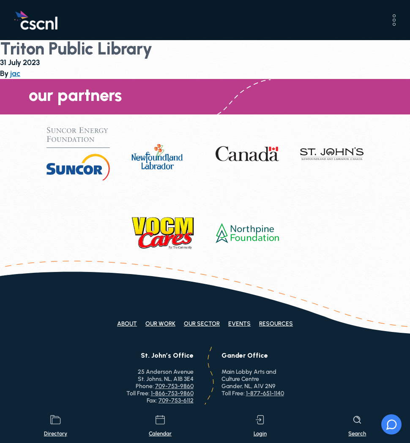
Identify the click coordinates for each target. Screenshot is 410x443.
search (357, 426)
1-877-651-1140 (265, 393)
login (260, 426)
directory (55, 426)
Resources (276, 323)
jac (15, 73)
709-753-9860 (174, 386)
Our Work (160, 323)
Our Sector (202, 323)
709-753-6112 (176, 400)
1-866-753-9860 (172, 393)
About (127, 323)
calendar (160, 426)
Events (239, 323)
